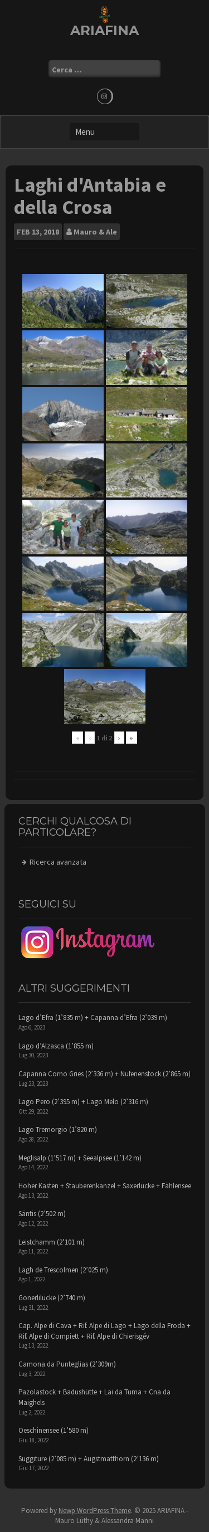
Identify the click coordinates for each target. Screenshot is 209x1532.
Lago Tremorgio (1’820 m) (57, 1129)
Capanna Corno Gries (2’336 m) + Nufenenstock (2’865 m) (104, 1074)
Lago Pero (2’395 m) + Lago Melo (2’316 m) (83, 1101)
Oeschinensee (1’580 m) (53, 1430)
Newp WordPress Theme (95, 1510)
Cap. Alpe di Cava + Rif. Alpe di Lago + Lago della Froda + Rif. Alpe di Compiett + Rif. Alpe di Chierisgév (104, 1331)
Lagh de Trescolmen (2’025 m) (63, 1270)
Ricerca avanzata (58, 862)
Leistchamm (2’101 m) (51, 1242)
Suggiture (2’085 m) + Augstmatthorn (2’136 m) (88, 1458)
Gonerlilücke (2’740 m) (51, 1297)
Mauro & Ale (95, 232)
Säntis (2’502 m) (42, 1213)
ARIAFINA (104, 30)
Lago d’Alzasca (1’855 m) (56, 1046)
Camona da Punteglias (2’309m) (67, 1364)
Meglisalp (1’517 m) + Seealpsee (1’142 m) (80, 1158)
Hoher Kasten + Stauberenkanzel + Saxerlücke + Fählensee (104, 1186)
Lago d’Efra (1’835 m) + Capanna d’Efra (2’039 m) (92, 1017)
